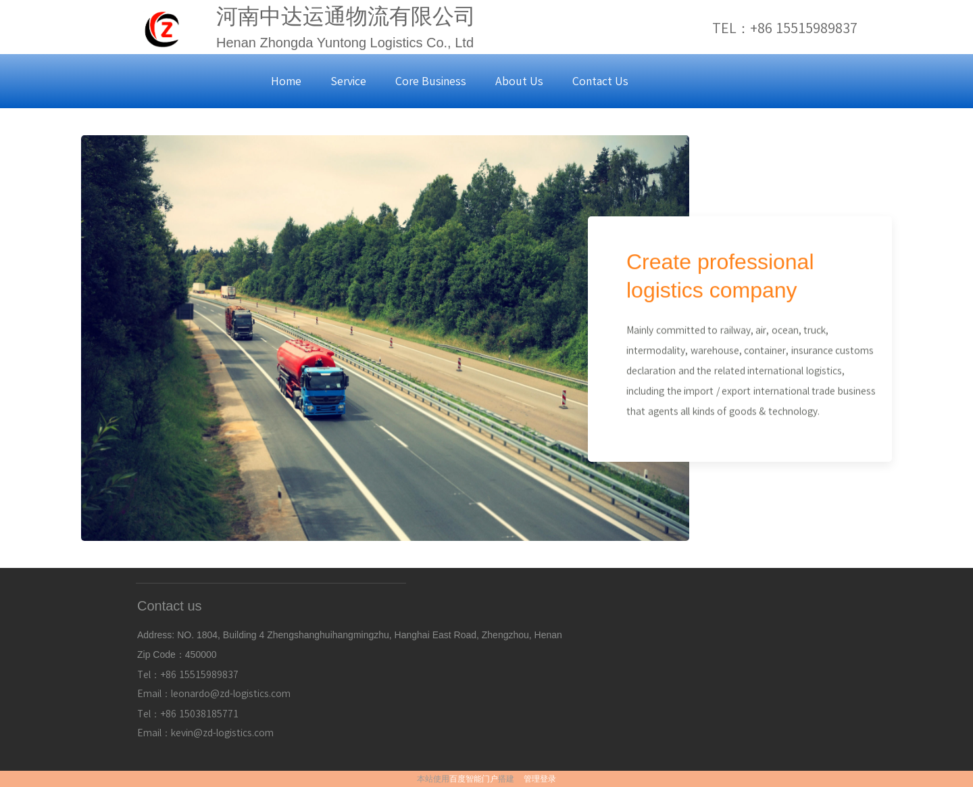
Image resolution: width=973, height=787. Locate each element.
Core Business (430, 81)
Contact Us (600, 81)
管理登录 (540, 779)
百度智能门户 (473, 779)
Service (348, 81)
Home (286, 81)
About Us (519, 81)
